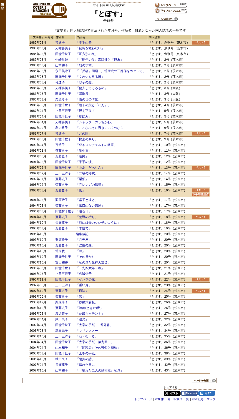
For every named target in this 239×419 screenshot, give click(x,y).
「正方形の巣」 (87, 54)
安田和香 (61, 262)
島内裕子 (61, 128)
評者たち (198, 399)
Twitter (172, 393)
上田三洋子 (63, 111)
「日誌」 (82, 291)
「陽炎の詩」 (85, 359)
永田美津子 (63, 71)
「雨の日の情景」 (88, 99)
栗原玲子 (61, 99)
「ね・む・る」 (87, 336)
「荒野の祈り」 (87, 217)
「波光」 (82, 319)
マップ (211, 399)
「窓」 (80, 296)
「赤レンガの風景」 (90, 184)
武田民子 (61, 319)
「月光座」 (84, 239)
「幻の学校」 (85, 65)
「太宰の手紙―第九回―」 (95, 342)
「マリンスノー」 (88, 330)
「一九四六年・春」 (90, 268)
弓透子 (60, 42)
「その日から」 (87, 256)
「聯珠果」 (84, 93)
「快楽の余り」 (87, 139)
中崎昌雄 (61, 59)
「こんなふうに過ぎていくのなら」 (101, 128)
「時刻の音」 (89, 308)
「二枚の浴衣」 (87, 173)
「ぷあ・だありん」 (90, 167)
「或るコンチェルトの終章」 (96, 145)
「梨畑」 (82, 179)
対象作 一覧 (163, 399)
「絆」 (80, 251)
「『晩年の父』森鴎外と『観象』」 (101, 59)
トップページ (143, 399)
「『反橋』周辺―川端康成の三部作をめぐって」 (111, 71)
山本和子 (61, 65)
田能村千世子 (64, 211)
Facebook (189, 393)
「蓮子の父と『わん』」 (93, 105)
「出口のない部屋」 (90, 205)
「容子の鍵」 (85, 82)
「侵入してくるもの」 (92, 88)
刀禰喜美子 (63, 48)
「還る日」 (84, 211)
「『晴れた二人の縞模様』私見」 (99, 370)
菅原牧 (60, 251)
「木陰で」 (84, 228)
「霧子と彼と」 (87, 200)
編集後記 (82, 234)
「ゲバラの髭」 (87, 279)
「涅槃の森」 (85, 245)
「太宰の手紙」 (87, 353)
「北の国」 (84, 133)
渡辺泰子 (61, 313)
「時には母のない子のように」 (98, 222)
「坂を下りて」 (87, 111)
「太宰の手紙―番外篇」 (94, 325)
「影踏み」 (84, 116)
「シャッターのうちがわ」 (95, 122)
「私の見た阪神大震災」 (93, 262)
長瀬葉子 (61, 222)
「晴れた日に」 (87, 364)
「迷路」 (82, 156)
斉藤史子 (61, 150)
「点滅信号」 (85, 274)
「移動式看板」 (87, 302)
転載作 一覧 (181, 399)
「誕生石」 (84, 150)
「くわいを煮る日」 (90, 76)
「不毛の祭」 (85, 42)
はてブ (206, 393)
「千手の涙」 (85, 162)
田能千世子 (63, 54)
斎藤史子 (61, 156)
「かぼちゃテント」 (90, 313)
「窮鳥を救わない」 (90, 48)
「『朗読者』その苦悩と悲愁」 (98, 347)
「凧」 (80, 190)
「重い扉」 (84, 285)
